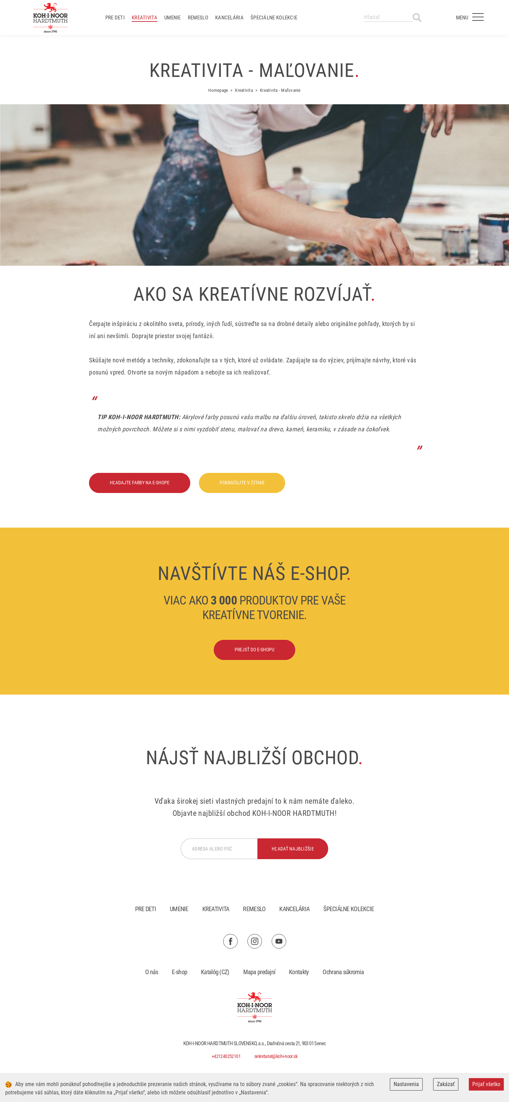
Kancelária (229, 18)
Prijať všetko (486, 1084)
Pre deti (115, 18)
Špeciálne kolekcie (274, 18)
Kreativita (144, 18)
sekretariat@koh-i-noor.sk (275, 1056)
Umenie (172, 18)
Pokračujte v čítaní (242, 482)
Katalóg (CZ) (215, 972)
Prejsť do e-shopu (254, 649)
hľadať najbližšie (293, 849)
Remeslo (198, 18)
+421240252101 (226, 1056)
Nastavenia (406, 1084)
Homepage (218, 90)
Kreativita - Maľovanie (280, 90)
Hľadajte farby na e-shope (139, 482)
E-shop (179, 972)
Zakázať (446, 1084)
